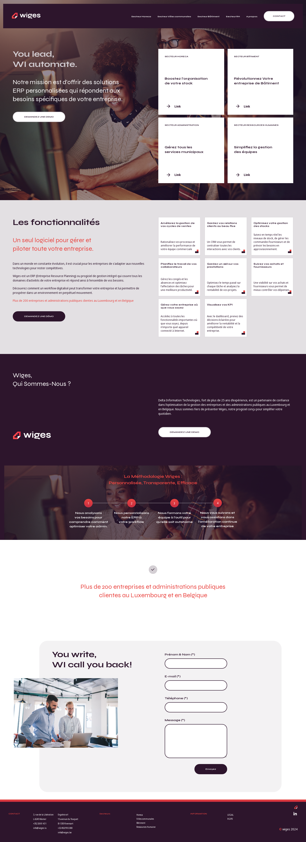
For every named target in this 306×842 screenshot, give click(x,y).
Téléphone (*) (176, 698)
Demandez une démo (39, 316)
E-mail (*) (173, 676)
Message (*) (175, 720)
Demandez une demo (39, 117)
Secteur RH (233, 16)
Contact (279, 16)
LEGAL (230, 814)
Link (174, 106)
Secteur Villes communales (174, 16)
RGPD (230, 818)
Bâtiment (140, 822)
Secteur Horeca (141, 16)
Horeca (139, 814)
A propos (251, 16)
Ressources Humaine (146, 826)
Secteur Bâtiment (208, 16)
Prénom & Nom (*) (180, 654)
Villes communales (145, 818)
